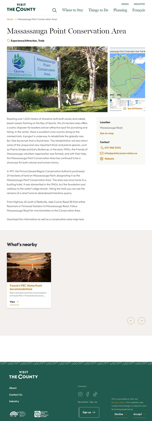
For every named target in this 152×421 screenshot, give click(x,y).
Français (138, 10)
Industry (139, 4)
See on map (107, 133)
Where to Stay (72, 10)
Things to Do (98, 10)
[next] (141, 320)
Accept (137, 414)
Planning (120, 10)
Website (107, 158)
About (12, 388)
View (12, 301)
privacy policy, (119, 402)
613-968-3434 (111, 147)
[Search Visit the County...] (54, 10)
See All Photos (132, 108)
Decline (119, 414)
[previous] (131, 320)
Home (10, 19)
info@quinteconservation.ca (118, 153)
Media (125, 4)
